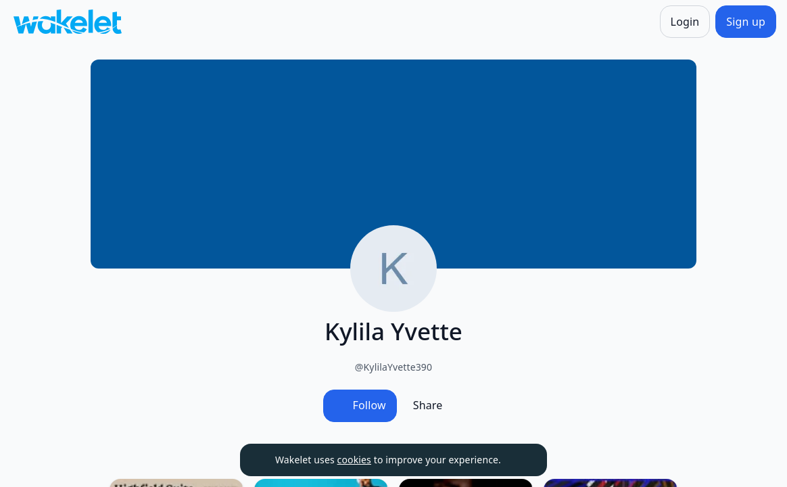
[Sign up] (745, 21)
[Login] (685, 21)
